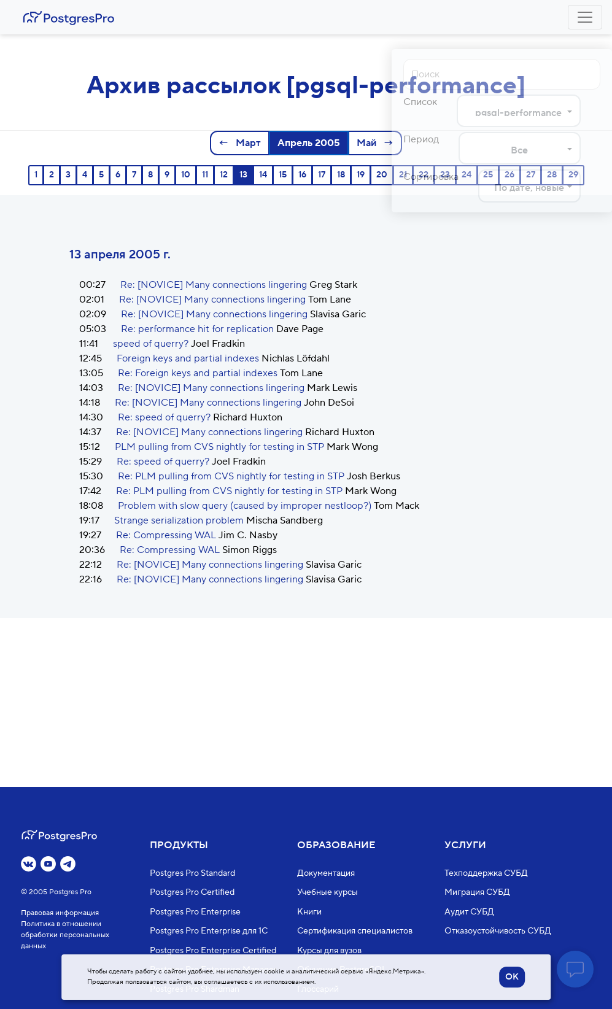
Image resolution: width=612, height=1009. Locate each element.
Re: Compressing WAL (166, 535)
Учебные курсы (327, 892)
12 (224, 174)
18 (341, 174)
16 (302, 174)
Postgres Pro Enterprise (195, 912)
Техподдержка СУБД (486, 873)
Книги (309, 912)
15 (283, 174)
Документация (326, 873)
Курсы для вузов (329, 950)
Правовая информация (60, 913)
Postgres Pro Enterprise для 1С (209, 931)
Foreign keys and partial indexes (188, 358)
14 (263, 174)
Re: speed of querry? (164, 417)
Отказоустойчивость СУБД (497, 931)
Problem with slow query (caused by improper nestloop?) (244, 506)
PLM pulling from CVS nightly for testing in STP (219, 447)
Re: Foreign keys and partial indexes (197, 373)
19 (361, 174)
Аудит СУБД (469, 912)
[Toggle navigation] (585, 17)
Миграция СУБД (477, 892)
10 (185, 174)
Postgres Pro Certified (192, 892)
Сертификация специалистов (355, 931)
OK (512, 977)
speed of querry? (150, 344)
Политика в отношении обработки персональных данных (65, 935)
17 (321, 174)
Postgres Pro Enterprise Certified (213, 950)
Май (368, 143)
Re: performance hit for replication (197, 329)
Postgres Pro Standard (192, 873)
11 (205, 174)
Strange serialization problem (179, 520)
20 (381, 174)
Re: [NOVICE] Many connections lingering (213, 285)
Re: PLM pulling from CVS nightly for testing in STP (231, 476)
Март (247, 143)
